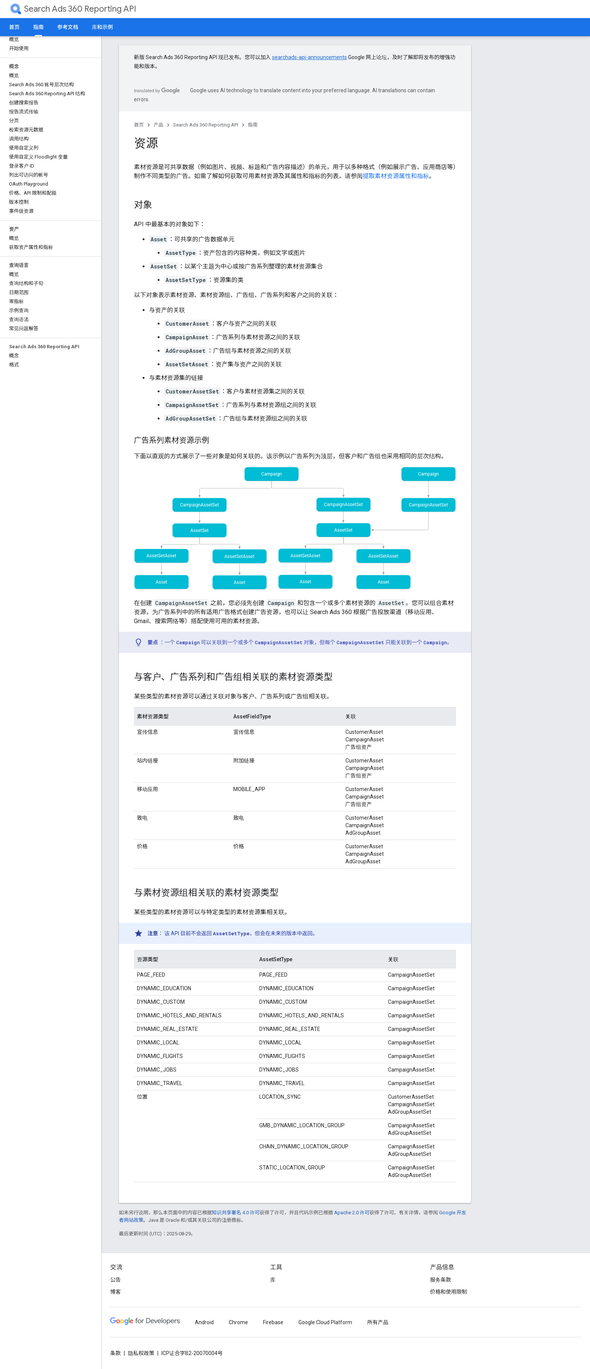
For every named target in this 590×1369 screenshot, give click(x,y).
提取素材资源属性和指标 (396, 176)
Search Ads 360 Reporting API (80, 9)
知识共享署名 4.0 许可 (236, 1212)
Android (204, 1322)
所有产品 (377, 1322)
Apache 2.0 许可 (352, 1212)
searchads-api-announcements (309, 57)
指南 (253, 125)
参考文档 (67, 27)
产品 (158, 125)
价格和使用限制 (448, 1292)
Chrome (238, 1322)
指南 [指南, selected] (38, 27)
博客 (115, 1292)
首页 (14, 27)
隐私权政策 (141, 1353)
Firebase (273, 1322)
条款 (115, 1353)
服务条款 (440, 1280)
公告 (115, 1280)
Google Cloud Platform (325, 1322)
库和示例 (102, 27)
